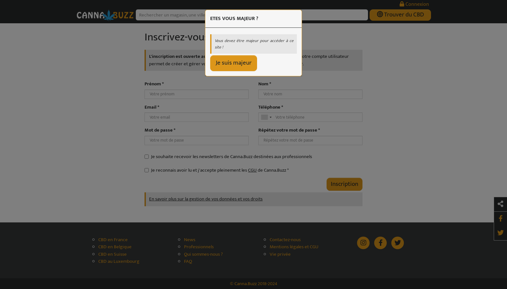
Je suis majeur (234, 63)
